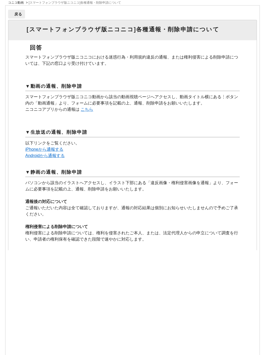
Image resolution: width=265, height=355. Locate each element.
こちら (87, 109)
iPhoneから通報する (44, 149)
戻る (18, 14)
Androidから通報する (45, 155)
